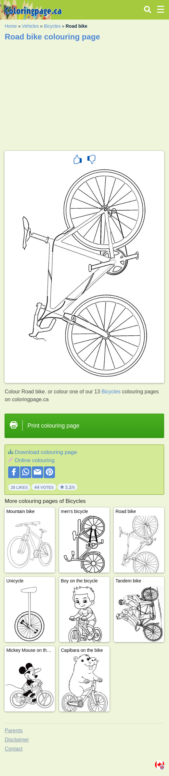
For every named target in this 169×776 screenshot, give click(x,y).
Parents (13, 730)
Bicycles (52, 26)
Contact (13, 749)
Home (11, 26)
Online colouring (35, 460)
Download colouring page (46, 452)
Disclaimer (17, 739)
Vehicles (30, 26)
